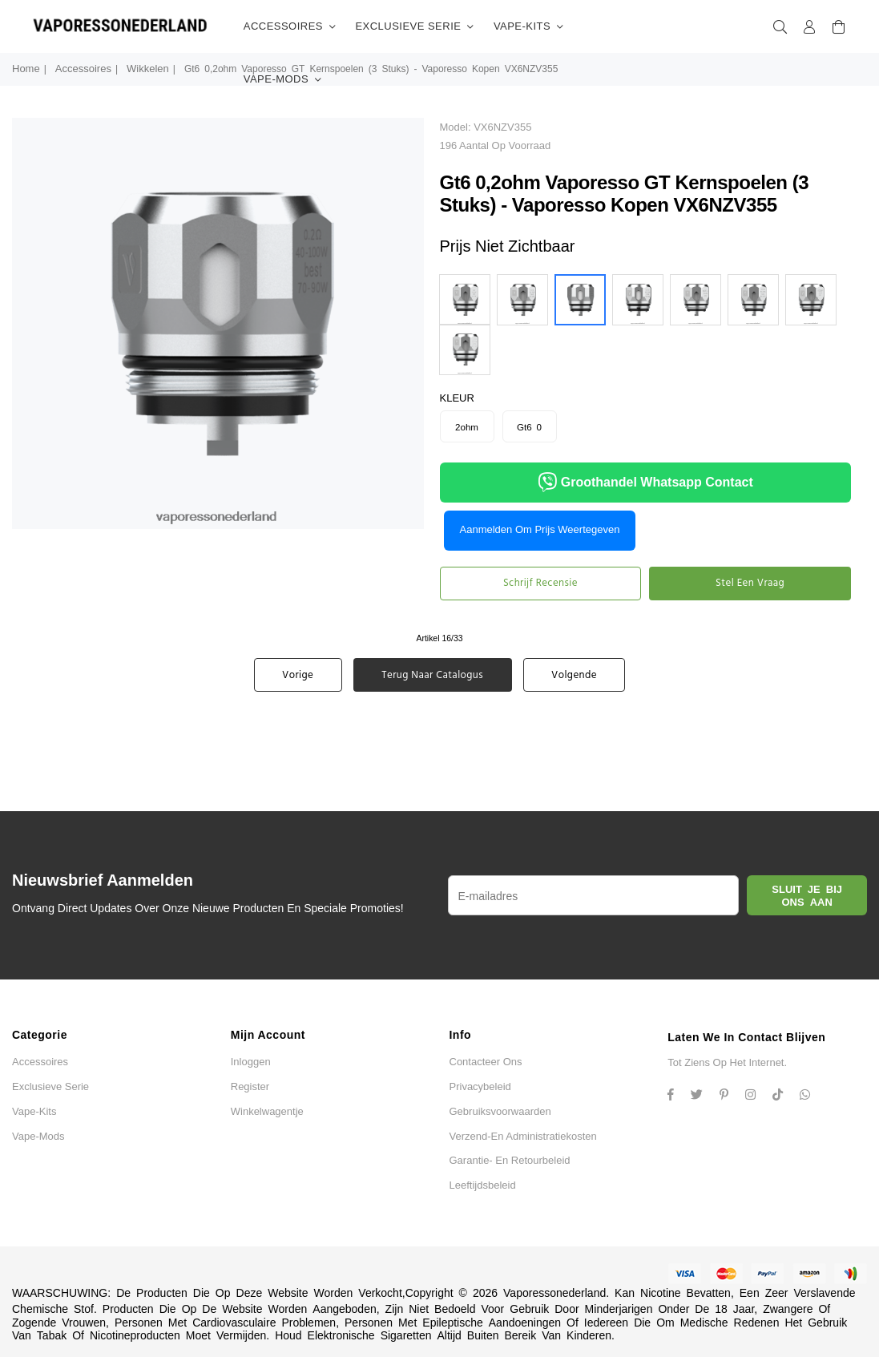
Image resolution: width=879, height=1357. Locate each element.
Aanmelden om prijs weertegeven (540, 529)
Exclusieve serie (414, 26)
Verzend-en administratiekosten (523, 1136)
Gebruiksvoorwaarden (500, 1111)
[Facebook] (676, 1096)
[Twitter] (703, 1096)
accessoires (290, 26)
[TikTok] (783, 1096)
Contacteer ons (486, 1062)
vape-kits (529, 26)
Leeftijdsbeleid (483, 1185)
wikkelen (148, 69)
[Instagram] (730, 1096)
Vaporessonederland (554, 1292)
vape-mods (283, 79)
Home (26, 69)
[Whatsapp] (811, 1096)
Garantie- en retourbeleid (510, 1160)
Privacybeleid (480, 1086)
